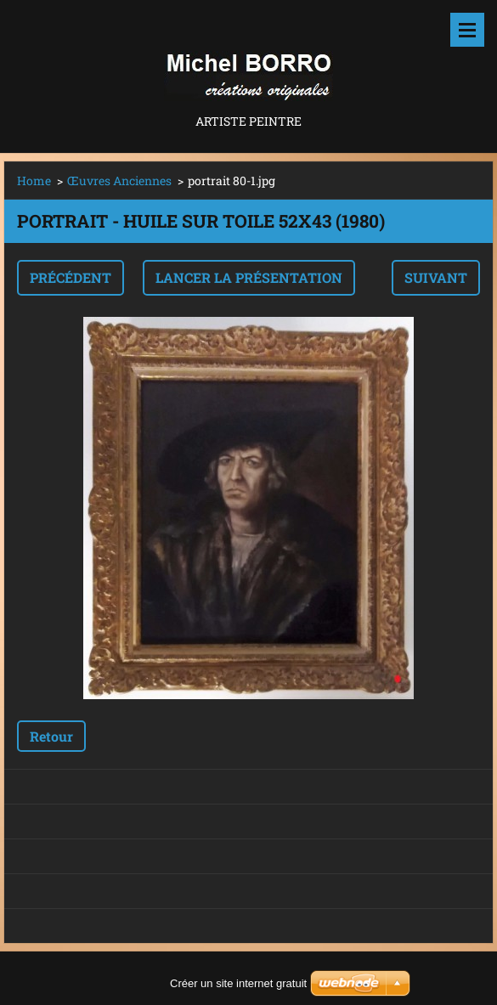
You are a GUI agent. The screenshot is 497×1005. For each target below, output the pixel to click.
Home (34, 180)
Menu (467, 30)
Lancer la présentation (248, 277)
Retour (51, 736)
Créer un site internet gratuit (238, 983)
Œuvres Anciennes (119, 180)
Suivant (435, 277)
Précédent (70, 277)
